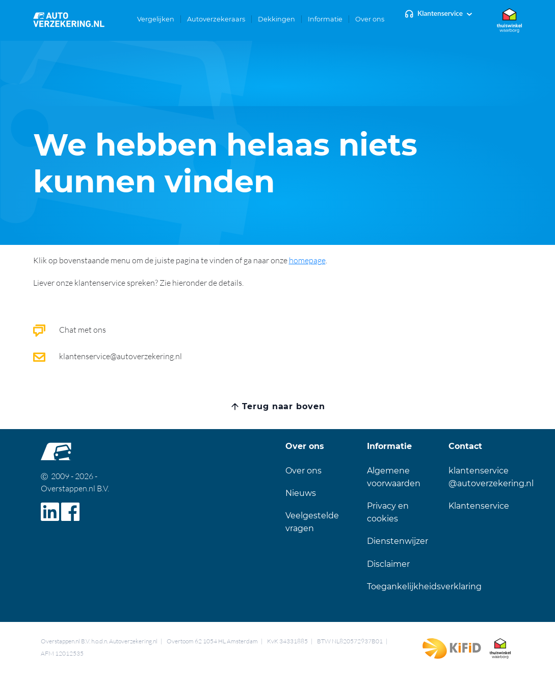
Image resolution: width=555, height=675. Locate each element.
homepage (307, 260)
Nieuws (300, 493)
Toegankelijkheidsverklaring (424, 586)
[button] (156, 19)
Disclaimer (388, 564)
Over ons (303, 471)
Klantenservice (440, 13)
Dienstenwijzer (397, 541)
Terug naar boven (283, 406)
